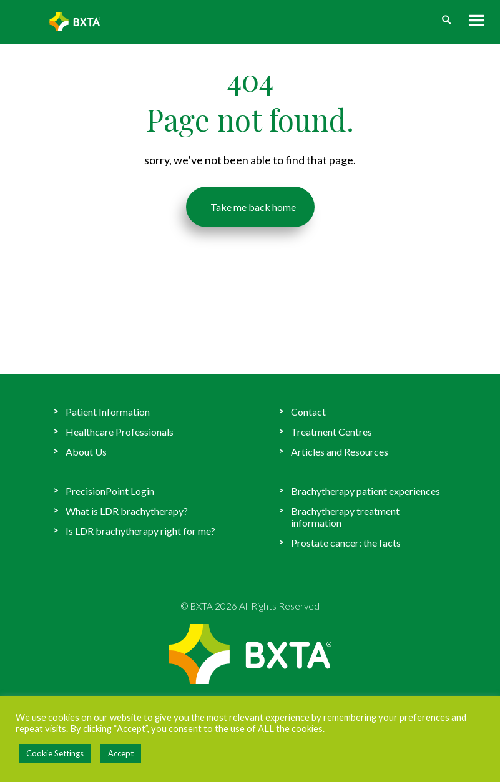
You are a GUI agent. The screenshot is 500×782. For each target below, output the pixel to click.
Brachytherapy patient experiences (365, 491)
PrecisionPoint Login (110, 491)
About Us (86, 451)
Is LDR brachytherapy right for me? (140, 531)
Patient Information (108, 412)
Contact (308, 412)
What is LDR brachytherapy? (127, 511)
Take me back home (250, 204)
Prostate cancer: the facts (346, 543)
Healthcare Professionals (120, 431)
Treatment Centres (331, 431)
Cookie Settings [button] (55, 753)
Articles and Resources (339, 451)
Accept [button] (121, 753)
